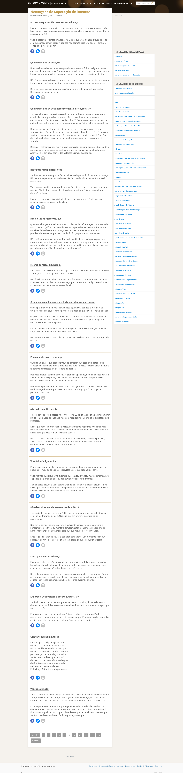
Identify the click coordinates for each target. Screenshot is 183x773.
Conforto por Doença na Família (130, 317)
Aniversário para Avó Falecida (129, 333)
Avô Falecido (121, 206)
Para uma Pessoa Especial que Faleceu (133, 131)
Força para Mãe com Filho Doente (131, 296)
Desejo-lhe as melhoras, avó (46, 218)
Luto (76, 3)
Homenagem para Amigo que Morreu (133, 142)
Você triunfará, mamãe (43, 461)
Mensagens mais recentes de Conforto (102, 761)
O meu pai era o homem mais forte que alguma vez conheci (62, 302)
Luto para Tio (122, 344)
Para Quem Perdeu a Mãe (127, 92)
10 (76, 735)
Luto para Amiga (121, 3)
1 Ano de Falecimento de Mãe (129, 301)
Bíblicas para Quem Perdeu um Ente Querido (132, 188)
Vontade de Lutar (39, 688)
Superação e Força (124, 62)
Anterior (35, 735)
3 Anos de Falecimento (126, 227)
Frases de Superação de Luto (129, 67)
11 (82, 735)
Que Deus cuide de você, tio (45, 62)
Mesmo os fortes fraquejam (45, 264)
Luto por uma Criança (126, 338)
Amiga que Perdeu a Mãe (127, 243)
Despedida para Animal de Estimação (133, 238)
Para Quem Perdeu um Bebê (129, 158)
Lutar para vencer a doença (45, 556)
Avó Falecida (121, 169)
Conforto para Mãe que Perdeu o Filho (133, 137)
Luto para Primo (123, 328)
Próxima (101, 735)
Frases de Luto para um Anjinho (130, 359)
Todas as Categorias (125, 365)
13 (93, 735)
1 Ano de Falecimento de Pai (128, 322)
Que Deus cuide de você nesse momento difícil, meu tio (60, 108)
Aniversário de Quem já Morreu (130, 153)
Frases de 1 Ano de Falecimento (130, 216)
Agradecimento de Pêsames (128, 232)
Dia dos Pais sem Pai (125, 195)
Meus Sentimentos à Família (129, 97)
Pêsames (120, 200)
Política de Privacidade (145, 761)
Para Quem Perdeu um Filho (129, 182)
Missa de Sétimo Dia (125, 264)
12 (88, 735)
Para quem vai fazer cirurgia (129, 102)
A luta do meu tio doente (43, 409)
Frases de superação (125, 72)
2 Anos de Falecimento (126, 113)
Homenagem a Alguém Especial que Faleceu (132, 175)
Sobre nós (158, 761)
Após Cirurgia (122, 248)
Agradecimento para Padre (128, 354)
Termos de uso (130, 761)
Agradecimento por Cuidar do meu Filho (134, 269)
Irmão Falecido (123, 147)
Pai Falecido (107, 3)
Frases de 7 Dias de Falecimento (130, 291)
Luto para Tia (122, 349)
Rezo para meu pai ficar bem (46, 169)
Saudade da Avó (123, 275)
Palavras (120, 163)
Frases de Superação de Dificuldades (132, 78)
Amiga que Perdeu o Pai (127, 312)
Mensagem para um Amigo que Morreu (133, 211)
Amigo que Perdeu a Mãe (127, 222)
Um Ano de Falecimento (90, 3)
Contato (120, 761)
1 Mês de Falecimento (125, 118)
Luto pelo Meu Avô (124, 280)
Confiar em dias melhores (44, 636)
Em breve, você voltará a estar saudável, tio (54, 596)
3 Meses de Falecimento (126, 306)
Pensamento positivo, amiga (46, 357)
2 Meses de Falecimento (126, 253)
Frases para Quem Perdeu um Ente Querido (132, 125)
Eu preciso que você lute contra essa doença (54, 22)
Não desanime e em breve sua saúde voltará (54, 507)
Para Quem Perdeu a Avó (127, 285)
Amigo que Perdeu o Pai (127, 259)
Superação (121, 56)
